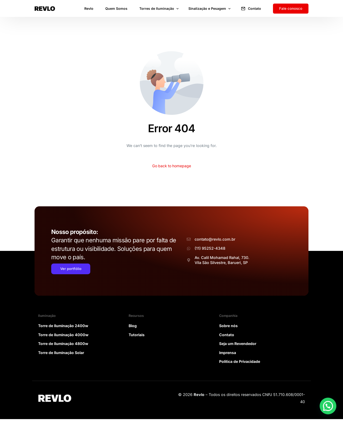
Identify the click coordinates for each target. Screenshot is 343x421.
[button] (328, 406)
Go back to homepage (171, 166)
